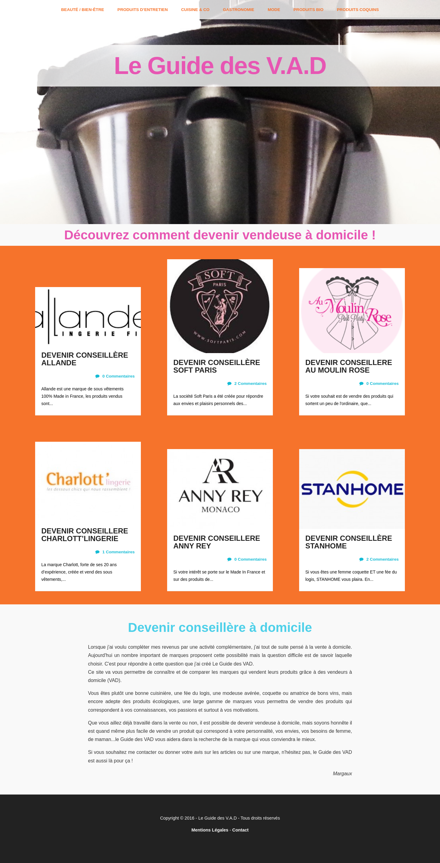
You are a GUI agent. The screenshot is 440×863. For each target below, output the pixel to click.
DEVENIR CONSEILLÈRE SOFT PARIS (216, 366)
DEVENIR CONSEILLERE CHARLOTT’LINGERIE (84, 535)
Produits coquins (358, 9)
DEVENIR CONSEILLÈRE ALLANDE (84, 359)
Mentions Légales (209, 830)
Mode (274, 9)
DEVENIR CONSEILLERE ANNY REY (216, 542)
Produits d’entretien (142, 9)
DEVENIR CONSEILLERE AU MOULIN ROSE (348, 366)
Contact (240, 830)
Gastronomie (238, 9)
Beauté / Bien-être (82, 9)
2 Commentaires (247, 383)
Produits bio (309, 9)
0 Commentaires (115, 376)
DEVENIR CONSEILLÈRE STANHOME (348, 542)
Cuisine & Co (195, 9)
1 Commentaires (115, 552)
